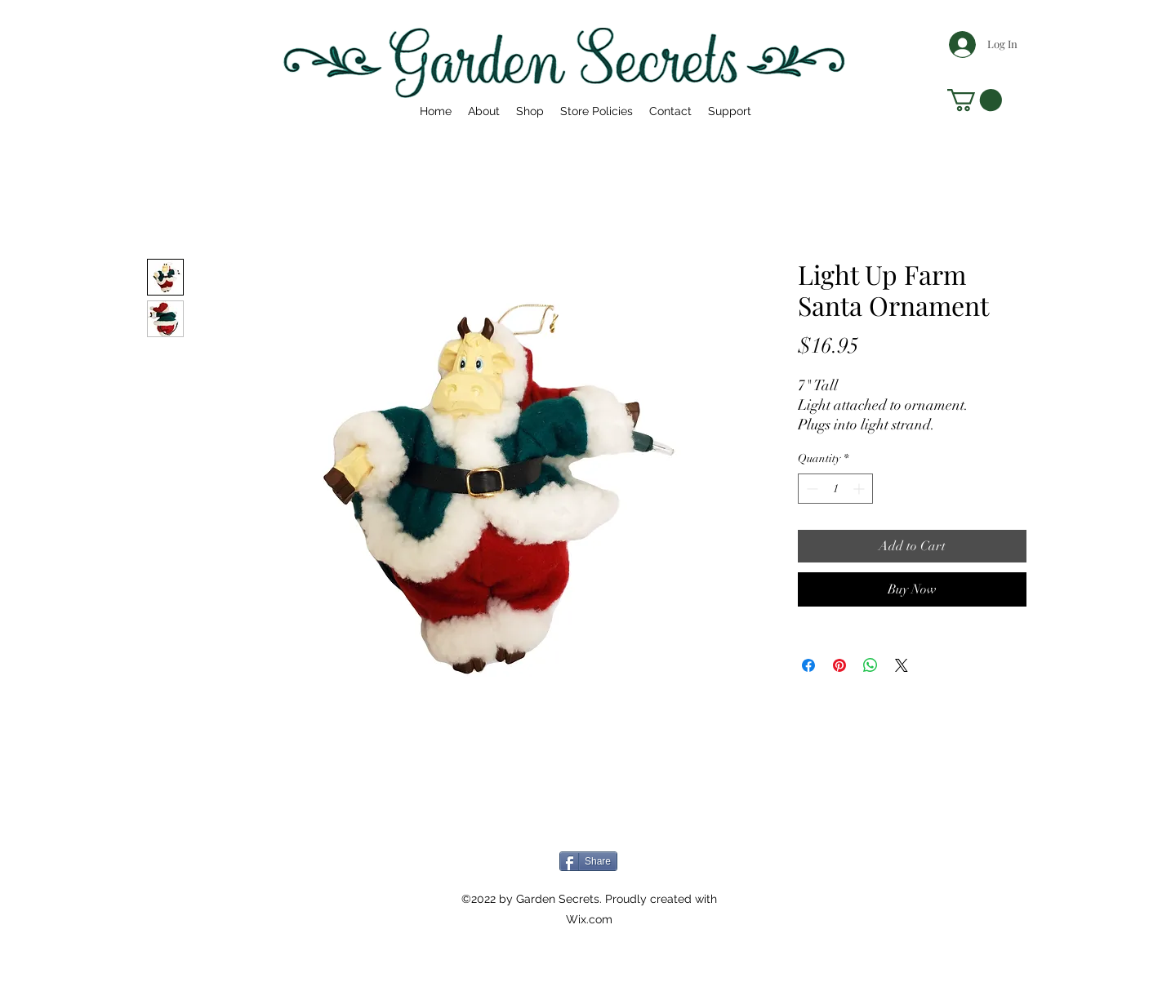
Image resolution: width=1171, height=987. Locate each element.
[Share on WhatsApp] (870, 665)
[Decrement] (810, 488)
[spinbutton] (835, 488)
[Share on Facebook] (808, 665)
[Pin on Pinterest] (839, 665)
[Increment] (860, 488)
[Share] (588, 861)
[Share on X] (901, 665)
